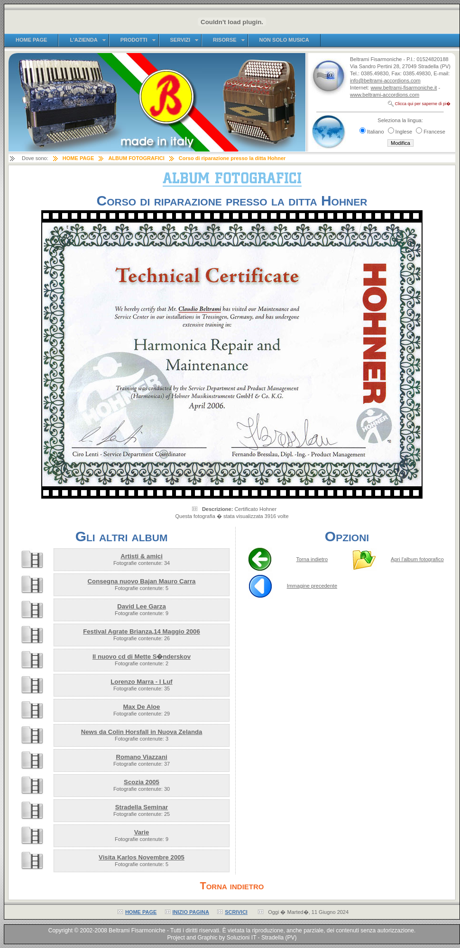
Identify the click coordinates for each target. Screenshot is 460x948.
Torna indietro (312, 559)
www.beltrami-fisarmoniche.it (403, 87)
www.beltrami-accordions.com (384, 95)
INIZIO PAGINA (191, 912)
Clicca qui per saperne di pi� (423, 103)
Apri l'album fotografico (417, 559)
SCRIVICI (236, 912)
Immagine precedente (312, 586)
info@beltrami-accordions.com (385, 80)
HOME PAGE (140, 912)
